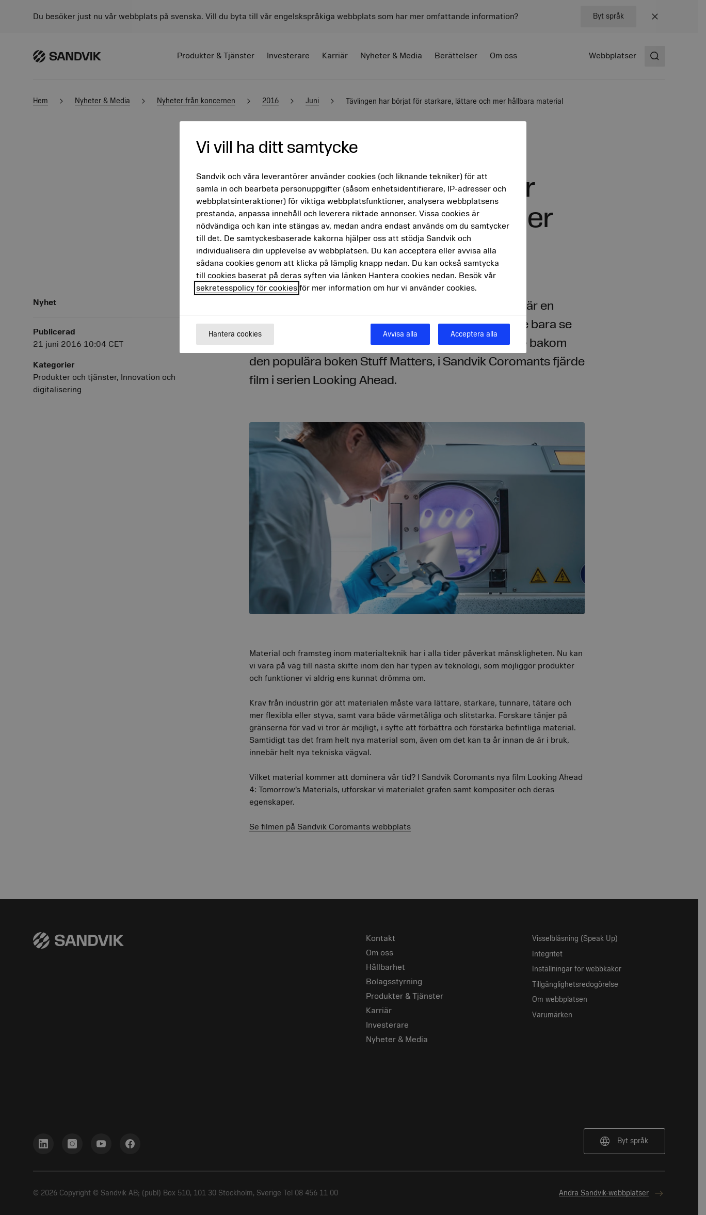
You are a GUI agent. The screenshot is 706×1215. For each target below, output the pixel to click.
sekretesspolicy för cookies (246, 288)
